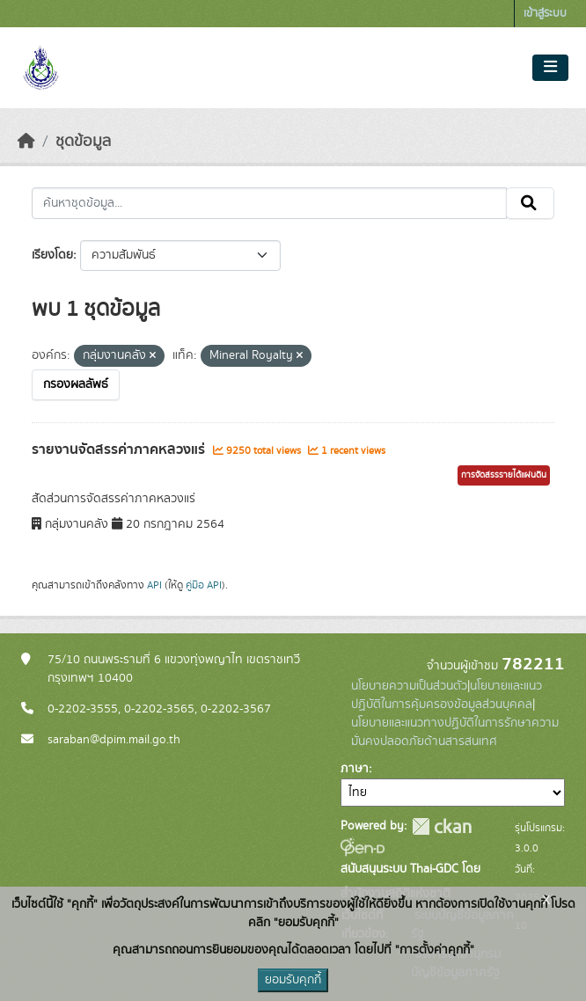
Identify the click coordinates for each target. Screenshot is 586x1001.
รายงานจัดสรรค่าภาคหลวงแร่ (120, 449)
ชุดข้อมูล (83, 141)
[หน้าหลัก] (26, 141)
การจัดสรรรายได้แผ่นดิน (503, 475)
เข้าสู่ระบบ (545, 13)
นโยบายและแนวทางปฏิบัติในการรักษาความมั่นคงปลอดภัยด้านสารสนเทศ (455, 732)
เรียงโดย (52, 255)
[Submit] (530, 203)
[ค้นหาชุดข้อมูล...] (269, 203)
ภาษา (355, 769)
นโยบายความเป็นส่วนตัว (409, 686)
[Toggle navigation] (550, 68)
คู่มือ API (204, 585)
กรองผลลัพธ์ (75, 384)
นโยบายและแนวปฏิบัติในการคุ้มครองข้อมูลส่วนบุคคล (446, 695)
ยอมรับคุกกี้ (293, 980)
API (154, 585)
